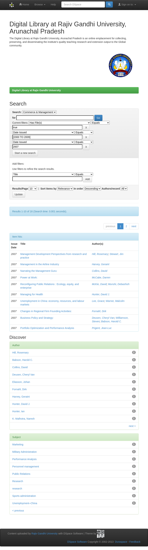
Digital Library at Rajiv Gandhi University (36, 90)
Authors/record (111, 188)
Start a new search (25, 153)
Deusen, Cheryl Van (103, 317)
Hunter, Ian (18, 411)
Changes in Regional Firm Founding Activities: (46, 311)
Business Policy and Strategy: (36, 317)
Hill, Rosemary (100, 254)
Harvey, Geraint (100, 264)
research (17, 488)
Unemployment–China (24, 503)
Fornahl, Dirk (99, 311)
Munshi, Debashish (118, 284)
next (133, 226)
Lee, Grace (98, 301)
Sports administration (24, 495)
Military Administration (24, 451)
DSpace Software (77, 541)
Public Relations (21, 473)
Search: (17, 112)
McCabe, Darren (101, 277)
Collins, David (99, 270)
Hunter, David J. (101, 294)
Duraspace (121, 541)
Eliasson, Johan (21, 382)
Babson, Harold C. (111, 321)
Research (17, 481)
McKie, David (99, 284)
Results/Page (20, 188)
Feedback (134, 541)
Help (53, 4)
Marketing (17, 444)
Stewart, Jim (116, 254)
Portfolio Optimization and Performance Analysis (47, 328)
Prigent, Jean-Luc (102, 328)
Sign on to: (127, 4)
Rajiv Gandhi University (45, 533)
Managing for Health (31, 294)
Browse (39, 4)
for (14, 117)
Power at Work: (28, 277)
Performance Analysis (24, 459)
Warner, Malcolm (115, 301)
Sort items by (49, 188)
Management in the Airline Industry (39, 264)
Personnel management (25, 466)
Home (24, 4)
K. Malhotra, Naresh (23, 418)
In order (78, 188)
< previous (18, 510)
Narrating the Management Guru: (38, 270)
